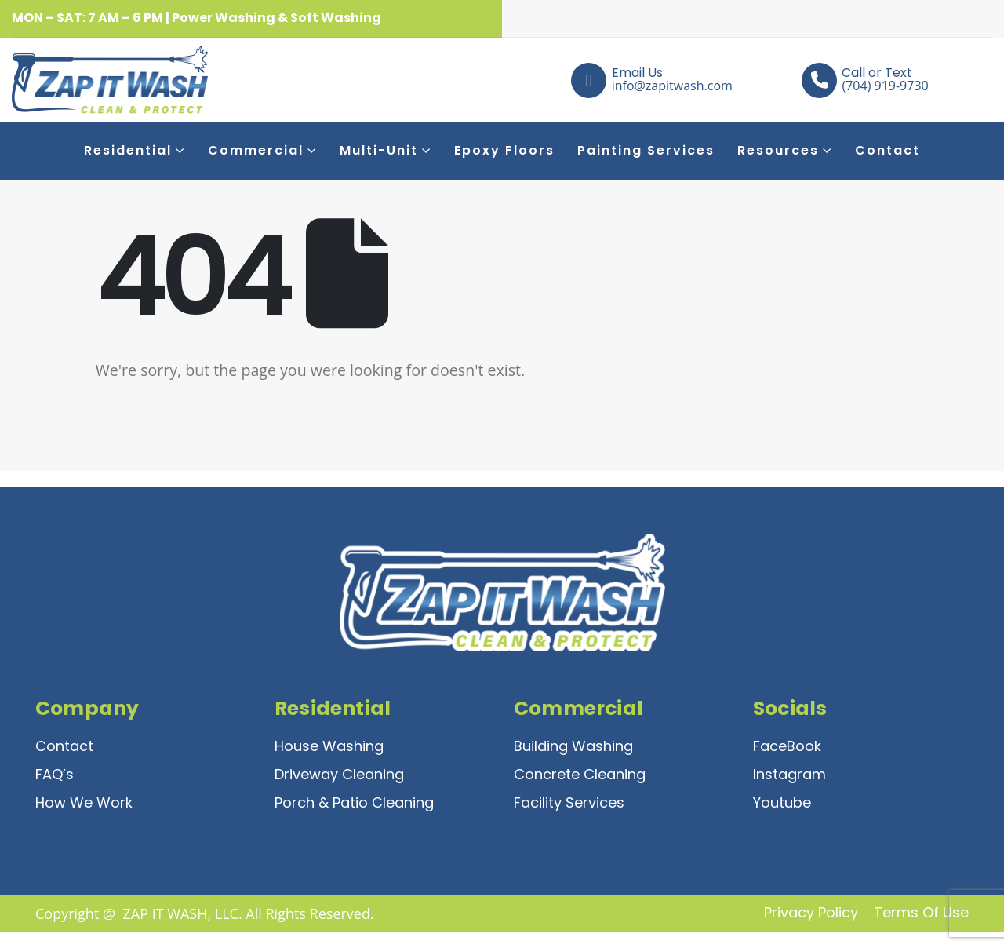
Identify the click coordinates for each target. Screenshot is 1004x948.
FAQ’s (54, 774)
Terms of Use (921, 912)
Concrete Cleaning (580, 774)
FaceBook (787, 746)
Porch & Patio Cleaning (354, 802)
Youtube (782, 802)
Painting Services (646, 150)
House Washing (329, 746)
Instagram (789, 774)
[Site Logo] (60, 80)
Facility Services (569, 802)
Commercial (256, 150)
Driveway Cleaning (339, 774)
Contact (887, 150)
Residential (128, 150)
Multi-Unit (379, 150)
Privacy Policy (811, 912)
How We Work (84, 802)
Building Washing (573, 746)
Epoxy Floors (504, 150)
